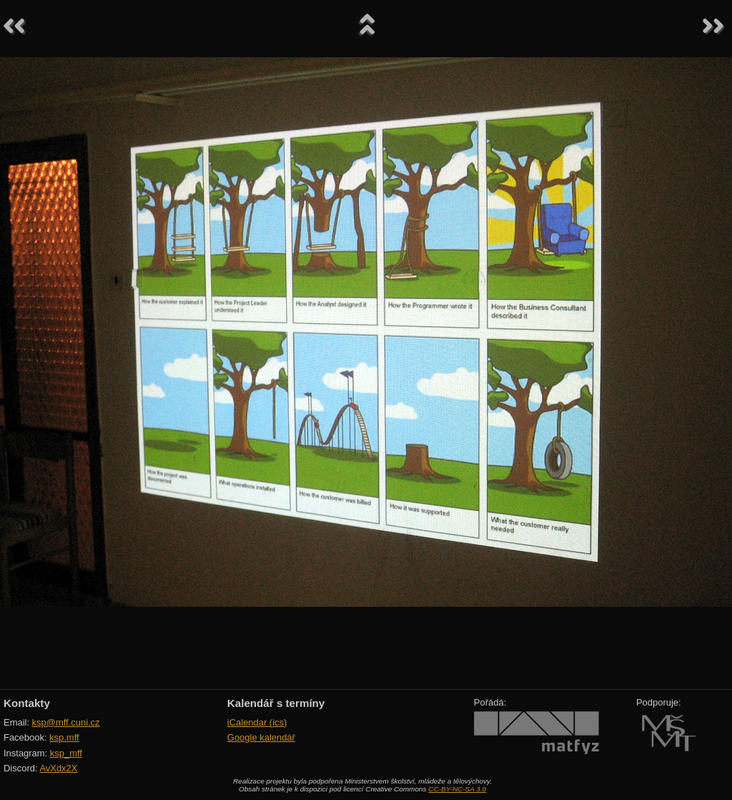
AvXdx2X (58, 768)
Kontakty (27, 703)
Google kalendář (261, 737)
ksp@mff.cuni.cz (66, 722)
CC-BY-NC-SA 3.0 (457, 789)
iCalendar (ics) (257, 722)
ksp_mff (66, 753)
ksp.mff (64, 737)
